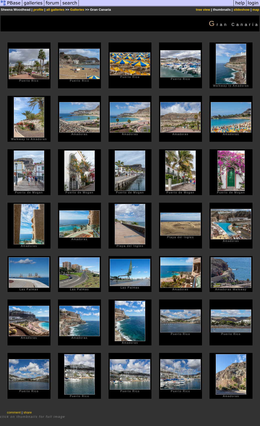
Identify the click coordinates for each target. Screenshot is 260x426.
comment (14, 412)
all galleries (55, 9)
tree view (203, 9)
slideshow (242, 9)
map (255, 9)
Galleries (77, 9)
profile (38, 9)
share (28, 412)
